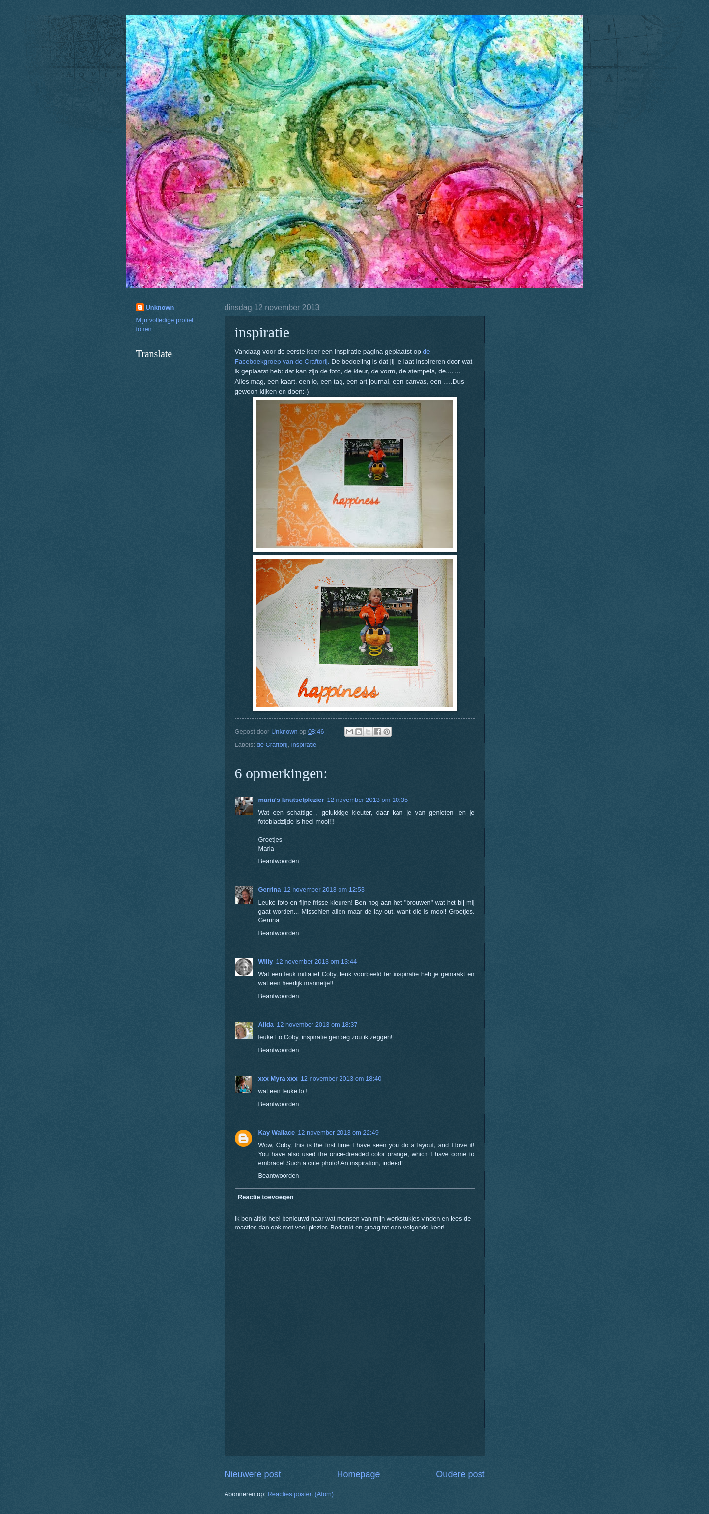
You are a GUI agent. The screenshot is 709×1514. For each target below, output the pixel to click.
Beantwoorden (278, 861)
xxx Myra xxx (278, 1078)
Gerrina (269, 889)
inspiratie (304, 744)
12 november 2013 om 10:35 (367, 799)
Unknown (160, 307)
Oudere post (460, 1474)
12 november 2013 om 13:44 (316, 961)
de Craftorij (272, 744)
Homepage (358, 1474)
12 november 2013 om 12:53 (324, 889)
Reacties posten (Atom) (301, 1494)
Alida (266, 1024)
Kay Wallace (276, 1132)
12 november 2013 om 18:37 (317, 1024)
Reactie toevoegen (266, 1196)
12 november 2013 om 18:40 (341, 1078)
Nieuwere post (253, 1474)
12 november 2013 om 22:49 (338, 1132)
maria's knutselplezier (291, 799)
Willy (265, 961)
